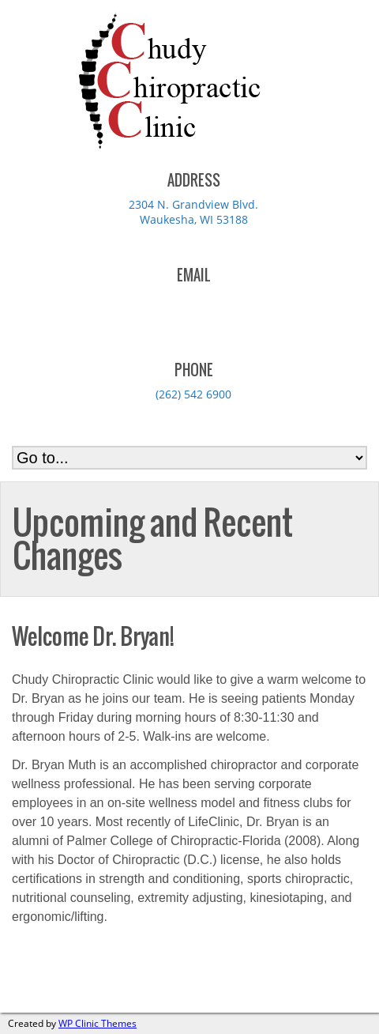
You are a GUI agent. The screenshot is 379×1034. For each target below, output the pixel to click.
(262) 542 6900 (193, 394)
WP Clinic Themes (97, 1023)
